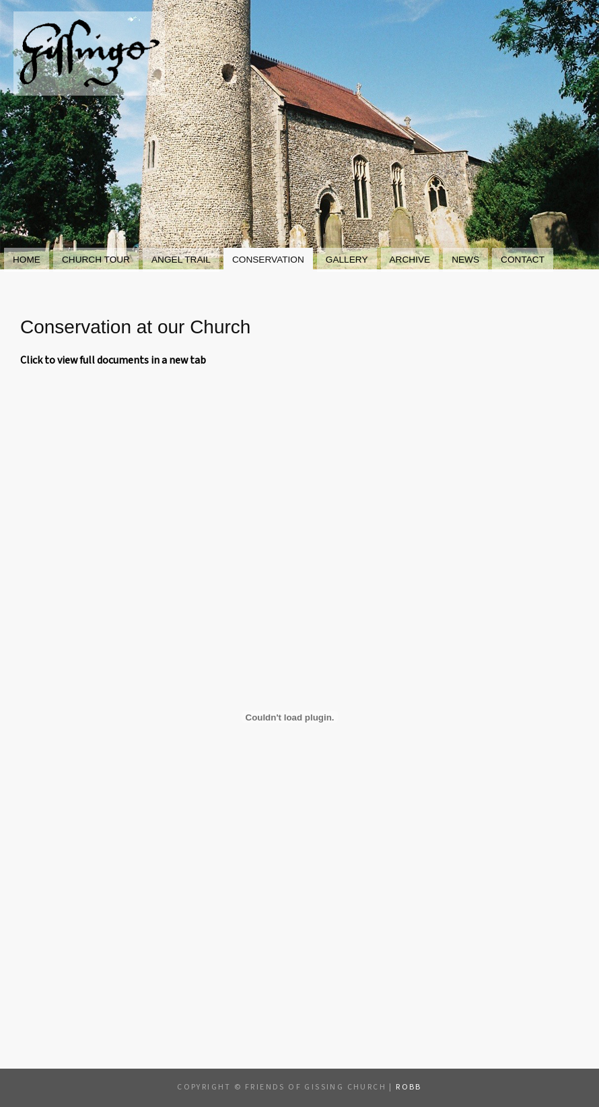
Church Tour (96, 260)
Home (26, 260)
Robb (409, 1087)
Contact (522, 260)
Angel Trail (181, 260)
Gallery (347, 260)
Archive (410, 260)
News (465, 260)
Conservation (268, 260)
